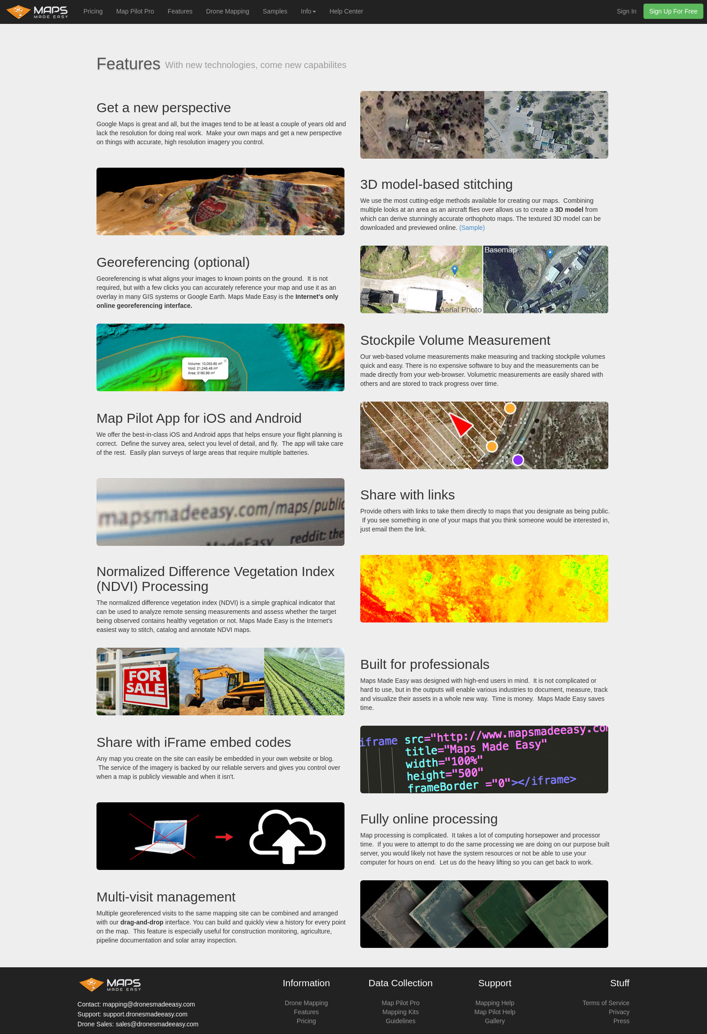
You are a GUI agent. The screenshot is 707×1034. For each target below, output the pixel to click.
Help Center (346, 11)
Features (180, 11)
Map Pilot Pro (135, 11)
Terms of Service (606, 1003)
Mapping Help (494, 1003)
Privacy (619, 1012)
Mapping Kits (400, 1012)
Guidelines (400, 1021)
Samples (275, 11)
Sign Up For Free (673, 11)
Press (621, 1021)
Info (308, 11)
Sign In (627, 11)
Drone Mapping (227, 11)
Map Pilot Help (494, 1012)
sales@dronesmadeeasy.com (157, 1024)
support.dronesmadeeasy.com (145, 1014)
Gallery (495, 1021)
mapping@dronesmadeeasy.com (149, 1004)
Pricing (93, 11)
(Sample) (472, 227)
